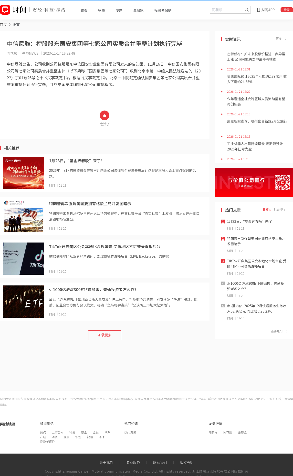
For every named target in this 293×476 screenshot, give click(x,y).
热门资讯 (130, 432)
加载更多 (105, 335)
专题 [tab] (119, 10)
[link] (3, 24)
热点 (43, 432)
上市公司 (57, 432)
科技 (72, 432)
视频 (90, 437)
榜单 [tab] (101, 10)
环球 (102, 437)
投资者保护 (47, 441)
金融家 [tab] (138, 10)
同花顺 (227, 432)
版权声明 (187, 462)
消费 (55, 437)
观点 (66, 437)
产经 (43, 437)
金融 (96, 432)
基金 (84, 432)
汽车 (107, 432)
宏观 (78, 437)
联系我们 (160, 462)
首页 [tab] (84, 10)
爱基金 (242, 432)
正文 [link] (16, 24)
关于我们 (106, 462)
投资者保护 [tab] (162, 10)
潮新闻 (213, 432)
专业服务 (133, 462)
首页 (3, 24)
